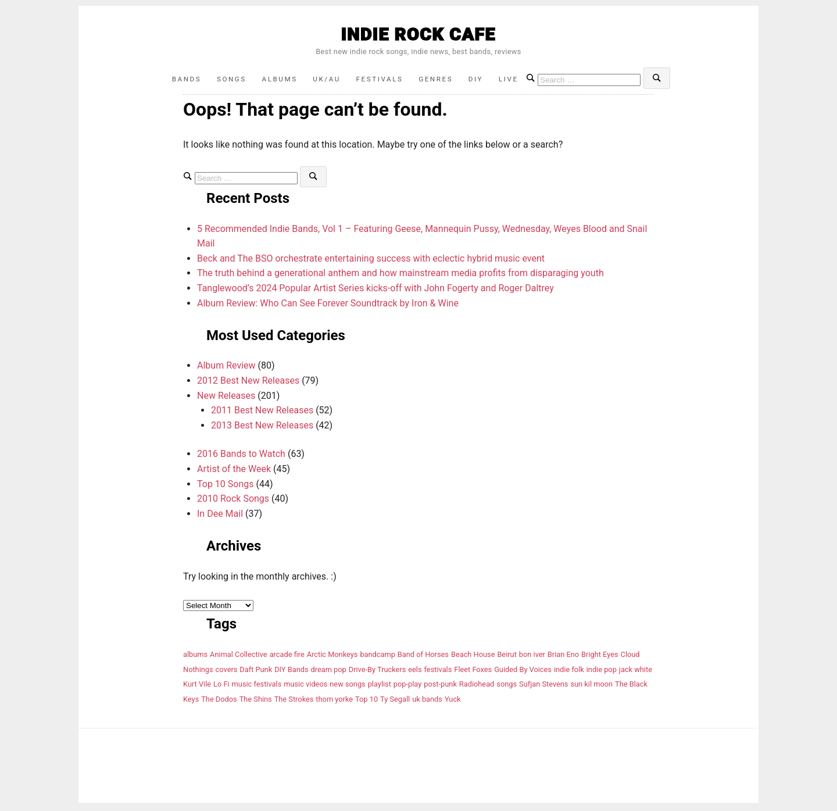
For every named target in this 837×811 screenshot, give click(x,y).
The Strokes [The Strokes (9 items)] (294, 701)
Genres (441, 79)
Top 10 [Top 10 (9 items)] (366, 701)
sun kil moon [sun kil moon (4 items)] (591, 686)
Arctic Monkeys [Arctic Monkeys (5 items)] (332, 656)
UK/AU (324, 79)
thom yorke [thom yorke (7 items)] (334, 701)
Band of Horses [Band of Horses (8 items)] (423, 656)
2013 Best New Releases (262, 427)
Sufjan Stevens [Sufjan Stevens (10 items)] (543, 686)
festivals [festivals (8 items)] (438, 671)
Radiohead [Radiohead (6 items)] (477, 686)
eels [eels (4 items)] (414, 671)
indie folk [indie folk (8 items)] (569, 671)
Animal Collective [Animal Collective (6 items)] (238, 656)
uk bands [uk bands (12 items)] (427, 701)
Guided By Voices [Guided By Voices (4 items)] (523, 671)
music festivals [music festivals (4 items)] (257, 686)
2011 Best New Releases (262, 412)
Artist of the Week (234, 471)
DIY (484, 79)
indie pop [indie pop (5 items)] (601, 671)
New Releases (226, 397)
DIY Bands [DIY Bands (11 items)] (291, 671)
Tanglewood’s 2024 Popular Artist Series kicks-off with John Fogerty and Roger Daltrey (375, 290)
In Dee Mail (220, 515)
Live (521, 79)
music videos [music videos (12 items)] (305, 686)
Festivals (381, 79)
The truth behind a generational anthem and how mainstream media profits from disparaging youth (400, 275)
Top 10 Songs (225, 486)
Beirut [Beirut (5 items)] (506, 656)
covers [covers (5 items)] (227, 671)
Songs (222, 79)
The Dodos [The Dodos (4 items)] (219, 701)
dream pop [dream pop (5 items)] (328, 671)
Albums (274, 79)
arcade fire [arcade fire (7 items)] (287, 656)
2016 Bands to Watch (241, 456)
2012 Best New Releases (248, 382)
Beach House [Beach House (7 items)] (473, 656)
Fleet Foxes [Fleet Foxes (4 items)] (473, 671)
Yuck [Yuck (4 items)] (453, 701)
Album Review (226, 367)
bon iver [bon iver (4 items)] (532, 656)
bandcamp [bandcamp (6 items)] (377, 656)
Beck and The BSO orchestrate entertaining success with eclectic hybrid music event (371, 260)
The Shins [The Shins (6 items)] (255, 701)
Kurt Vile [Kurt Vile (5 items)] (197, 686)
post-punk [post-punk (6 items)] (440, 686)
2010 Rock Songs (233, 500)
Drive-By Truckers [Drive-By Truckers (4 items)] (377, 671)
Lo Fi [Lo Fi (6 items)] (221, 686)
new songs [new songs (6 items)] (347, 686)
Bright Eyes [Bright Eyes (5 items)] (599, 656)
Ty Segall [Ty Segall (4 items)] (395, 701)
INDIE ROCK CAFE (418, 34)
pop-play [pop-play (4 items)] (407, 686)
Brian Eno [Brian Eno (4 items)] (563, 656)
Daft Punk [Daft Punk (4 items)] (255, 671)
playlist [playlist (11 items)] (379, 686)
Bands (173, 79)
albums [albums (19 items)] (195, 656)
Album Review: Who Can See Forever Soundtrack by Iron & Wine (328, 305)
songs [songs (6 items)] (506, 686)
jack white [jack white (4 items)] (635, 671)
